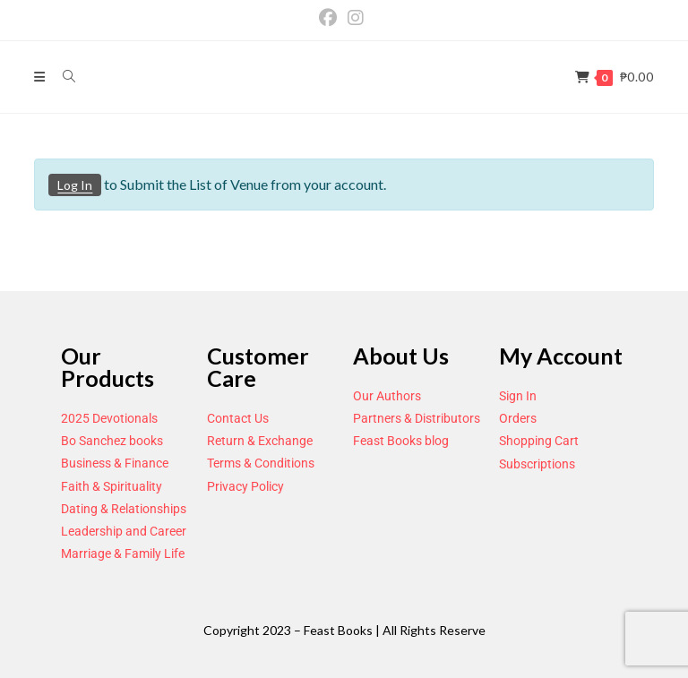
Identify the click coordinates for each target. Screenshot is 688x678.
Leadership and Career (123, 531)
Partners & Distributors (416, 418)
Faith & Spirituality (111, 486)
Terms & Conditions (260, 463)
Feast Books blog (401, 440)
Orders (518, 418)
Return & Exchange (260, 440)
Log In (74, 185)
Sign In (518, 396)
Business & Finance (114, 463)
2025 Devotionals (109, 418)
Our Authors (387, 396)
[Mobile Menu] (41, 76)
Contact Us (238, 418)
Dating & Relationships (123, 509)
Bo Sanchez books (112, 440)
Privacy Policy (245, 486)
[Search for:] (62, 76)
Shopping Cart (539, 440)
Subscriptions (537, 464)
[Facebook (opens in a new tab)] (330, 18)
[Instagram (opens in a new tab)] (355, 18)
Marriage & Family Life (123, 553)
